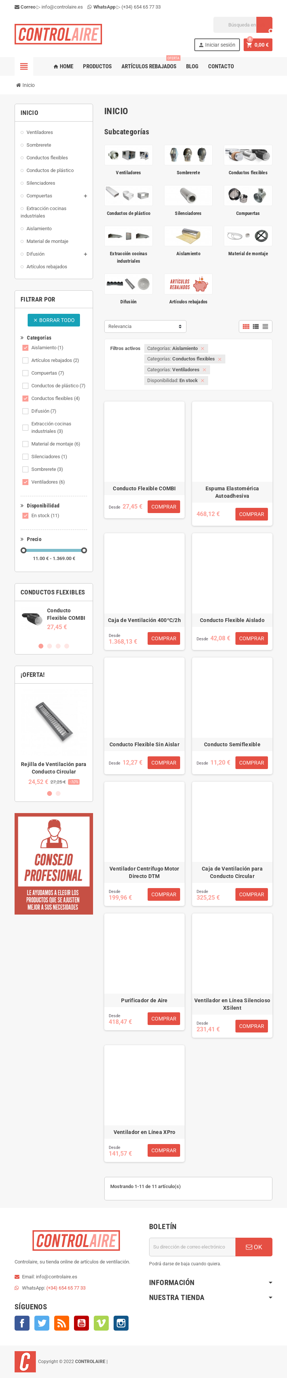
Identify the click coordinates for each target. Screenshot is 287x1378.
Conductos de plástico (58, 385)
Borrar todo (54, 320)
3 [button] (58, 646)
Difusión (43, 411)
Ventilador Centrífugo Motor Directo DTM (144, 872)
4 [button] (66, 646)
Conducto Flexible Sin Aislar (144, 744)
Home (63, 66)
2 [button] (49, 646)
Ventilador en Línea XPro (145, 1132)
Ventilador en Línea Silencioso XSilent (232, 1004)
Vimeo (101, 1323)
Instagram (121, 1323)
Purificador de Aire (144, 1000)
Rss (61, 1323)
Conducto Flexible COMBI (144, 488)
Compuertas (47, 373)
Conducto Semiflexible (232, 744)
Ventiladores (48, 482)
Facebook (22, 1323)
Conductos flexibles (55, 398)
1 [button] (40, 646)
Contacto (221, 66)
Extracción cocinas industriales (51, 427)
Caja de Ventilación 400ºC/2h (144, 620)
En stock (45, 515)
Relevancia (120, 326)
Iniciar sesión (216, 45)
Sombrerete (47, 469)
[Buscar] (242, 25)
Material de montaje (55, 444)
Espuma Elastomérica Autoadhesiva (232, 492)
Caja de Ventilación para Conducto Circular (232, 872)
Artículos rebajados (150, 63)
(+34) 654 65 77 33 (141, 7)
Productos (97, 66)
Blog (192, 66)
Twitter (41, 1323)
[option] (54, 619)
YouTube (81, 1323)
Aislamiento (47, 347)
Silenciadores (49, 456)
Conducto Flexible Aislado (232, 620)
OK (254, 1247)
